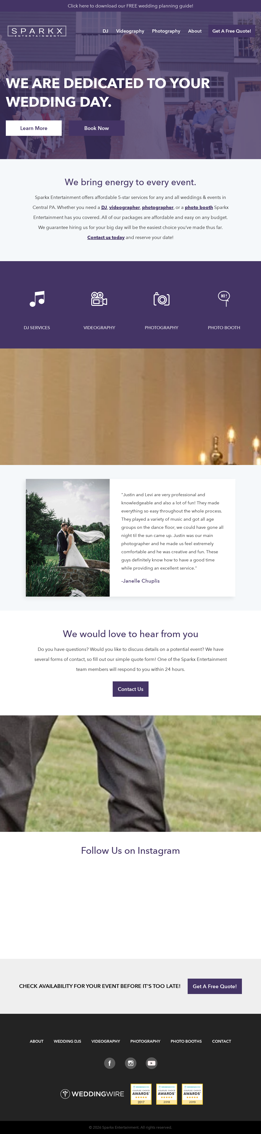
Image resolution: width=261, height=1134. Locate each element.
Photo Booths (186, 1041)
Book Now (96, 128)
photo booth (199, 207)
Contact (221, 1041)
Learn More (33, 128)
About (195, 31)
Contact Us (130, 689)
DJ (105, 31)
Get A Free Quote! (231, 31)
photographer (157, 207)
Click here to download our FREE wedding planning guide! (130, 6)
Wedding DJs (67, 1041)
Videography (130, 31)
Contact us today (106, 237)
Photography (166, 31)
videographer (124, 207)
